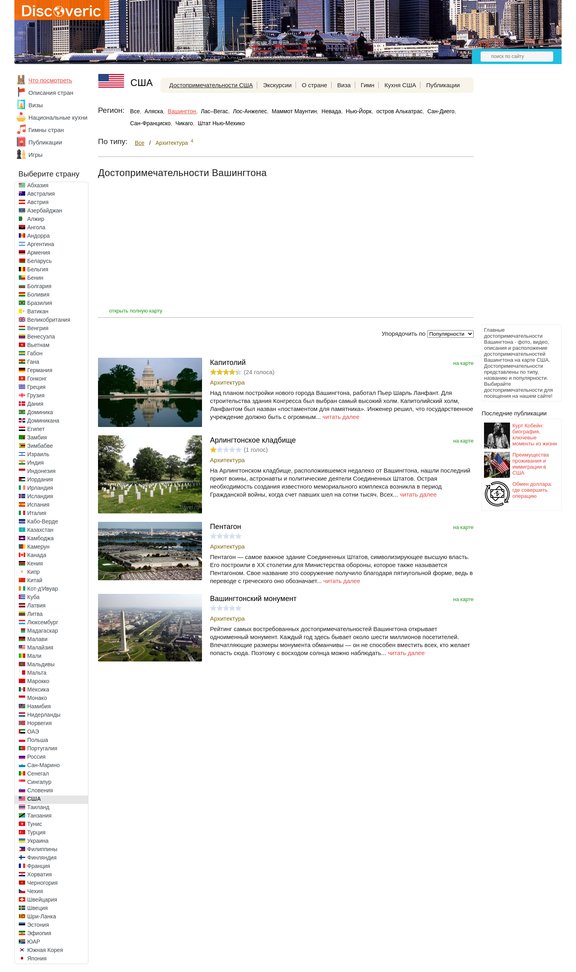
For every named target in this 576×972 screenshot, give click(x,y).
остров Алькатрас (399, 111)
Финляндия (41, 857)
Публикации (45, 142)
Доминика (40, 412)
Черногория (42, 883)
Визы (35, 105)
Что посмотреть (50, 80)
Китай (34, 580)
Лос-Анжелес (250, 111)
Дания (35, 404)
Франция (38, 866)
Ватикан (37, 311)
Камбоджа (40, 538)
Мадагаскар (42, 630)
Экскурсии (277, 85)
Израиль (38, 454)
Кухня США (400, 85)
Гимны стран (46, 129)
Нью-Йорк (359, 111)
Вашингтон (182, 111)
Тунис (34, 824)
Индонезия (41, 471)
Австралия (41, 193)
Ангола (36, 227)
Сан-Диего (440, 111)
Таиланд (38, 807)
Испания (38, 504)
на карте (463, 363)
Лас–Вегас (214, 111)
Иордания (40, 479)
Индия (35, 462)
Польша (37, 740)
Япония (37, 958)
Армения (38, 252)
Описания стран (50, 92)
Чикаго (184, 123)
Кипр (33, 572)
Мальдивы (41, 664)
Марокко (38, 681)
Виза (344, 85)
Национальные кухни (58, 117)
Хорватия (39, 874)
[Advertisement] (514, 202)
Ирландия (40, 488)
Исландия (40, 496)
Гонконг (37, 378)
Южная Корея (45, 950)
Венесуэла (41, 336)
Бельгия (37, 269)
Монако (37, 698)
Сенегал (38, 773)
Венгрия (37, 328)
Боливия (38, 294)
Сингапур (39, 782)
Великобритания (48, 320)
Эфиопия (39, 933)
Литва (35, 614)
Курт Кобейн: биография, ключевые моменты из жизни (534, 435)
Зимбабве (40, 446)
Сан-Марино (43, 765)
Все (135, 111)
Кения (35, 563)
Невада (331, 111)
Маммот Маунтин (294, 111)
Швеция (37, 908)
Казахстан (40, 530)
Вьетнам (38, 345)
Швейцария (42, 899)
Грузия (35, 395)
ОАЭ (33, 731)
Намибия (39, 706)
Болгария (39, 286)
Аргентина (40, 244)
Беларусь (39, 261)
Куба (33, 597)
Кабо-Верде (42, 521)
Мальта (36, 672)
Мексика (38, 689)
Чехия (35, 891)
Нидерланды (43, 714)
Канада (36, 555)
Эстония (38, 925)
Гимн (367, 85)
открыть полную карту (135, 311)
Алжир (35, 219)
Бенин (35, 278)
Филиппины (42, 849)
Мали (34, 656)
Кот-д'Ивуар (42, 588)
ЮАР (33, 941)
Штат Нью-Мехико (221, 123)
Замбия (37, 437)
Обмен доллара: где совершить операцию (532, 490)
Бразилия (39, 303)
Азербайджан (44, 210)
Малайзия (40, 647)
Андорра (38, 235)
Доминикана (43, 420)
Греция (36, 387)
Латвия (36, 605)
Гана (33, 362)
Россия (36, 757)
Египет (36, 429)
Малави (37, 639)
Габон (34, 353)
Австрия (37, 202)
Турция (36, 832)
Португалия (42, 748)
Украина (37, 841)
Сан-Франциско (150, 123)
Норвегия (39, 723)
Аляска (153, 111)
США (34, 799)
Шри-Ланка (41, 916)
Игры (35, 154)
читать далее (340, 416)
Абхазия (37, 185)
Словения (40, 790)
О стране (314, 85)
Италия (36, 513)
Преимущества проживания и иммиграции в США (530, 464)
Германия (39, 370)
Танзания (39, 815)
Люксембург (42, 622)
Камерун (38, 546)
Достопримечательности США (211, 85)
